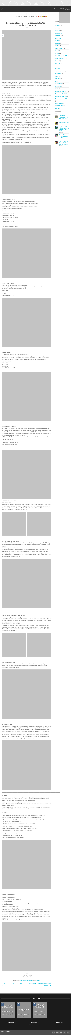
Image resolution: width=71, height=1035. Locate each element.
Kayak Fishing (58, 63)
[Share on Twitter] (24, 976)
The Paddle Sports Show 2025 (61, 99)
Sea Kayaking (57, 78)
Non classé (57, 66)
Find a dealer (26, 16)
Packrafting (57, 68)
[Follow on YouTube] (69, 9)
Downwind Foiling (58, 33)
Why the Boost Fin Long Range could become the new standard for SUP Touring (64, 128)
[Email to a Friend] (27, 976)
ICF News (57, 53)
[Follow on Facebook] (61, 9)
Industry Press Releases (59, 58)
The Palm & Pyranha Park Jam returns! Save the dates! (63, 136)
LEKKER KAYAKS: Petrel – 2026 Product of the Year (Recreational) (63, 117)
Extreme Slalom (58, 38)
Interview (57, 61)
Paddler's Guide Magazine (24, 980)
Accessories (48, 14)
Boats (17, 14)
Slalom (56, 81)
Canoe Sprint (57, 25)
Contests (57, 28)
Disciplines (34, 16)
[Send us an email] (67, 9)
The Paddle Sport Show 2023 (61, 94)
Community (19, 16)
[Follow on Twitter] (65, 9)
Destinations (57, 30)
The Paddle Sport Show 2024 (61, 96)
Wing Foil (57, 108)
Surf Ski (56, 88)
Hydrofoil (57, 51)
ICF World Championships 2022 (61, 56)
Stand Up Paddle (58, 83)
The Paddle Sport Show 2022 (61, 91)
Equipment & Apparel (32, 14)
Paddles (41, 14)
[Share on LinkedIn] (31, 976)
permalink (38, 980)
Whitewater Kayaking (59, 105)
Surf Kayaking (58, 86)
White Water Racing (59, 103)
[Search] (2, 9)
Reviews (56, 76)
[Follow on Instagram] (63, 9)
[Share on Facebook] (22, 976)
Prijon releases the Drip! (64, 122)
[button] (56, 9)
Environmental (58, 35)
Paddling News (30, 980)
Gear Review (57, 45)
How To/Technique (58, 48)
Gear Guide (57, 43)
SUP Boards (23, 14)
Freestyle (57, 40)
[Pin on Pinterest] (29, 976)
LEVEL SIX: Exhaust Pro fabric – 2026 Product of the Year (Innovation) (63, 143)
